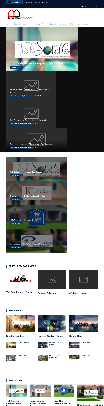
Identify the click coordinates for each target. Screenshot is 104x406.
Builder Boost (76, 217)
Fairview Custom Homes (50, 217)
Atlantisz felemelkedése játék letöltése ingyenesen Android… (83, 44)
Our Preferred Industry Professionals (22, 90)
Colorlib (33, 394)
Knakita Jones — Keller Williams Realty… (73, 107)
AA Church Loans (78, 174)
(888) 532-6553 (89, 325)
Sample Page (84, 399)
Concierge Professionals (63, 329)
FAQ (71, 24)
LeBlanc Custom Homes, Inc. (55, 238)
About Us (52, 24)
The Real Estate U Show (19, 173)
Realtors (26, 24)
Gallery (87, 396)
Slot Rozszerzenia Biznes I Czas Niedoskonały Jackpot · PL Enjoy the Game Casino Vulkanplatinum (40, 345)
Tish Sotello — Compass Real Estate (36, 2)
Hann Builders (23, 237)
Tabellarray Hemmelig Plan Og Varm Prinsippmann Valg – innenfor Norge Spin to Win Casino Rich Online (39, 362)
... (18, 300)
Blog (25, 396)
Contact (40, 396)
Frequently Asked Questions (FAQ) (70, 396)
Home (8, 24)
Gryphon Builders (15, 217)
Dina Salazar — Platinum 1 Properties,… (73, 125)
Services (95, 399)
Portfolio (73, 399)
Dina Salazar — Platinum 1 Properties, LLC (90, 288)
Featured (58, 332)
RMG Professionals (16, 75)
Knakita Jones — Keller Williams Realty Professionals (38, 286)
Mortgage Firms (40, 24)
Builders (17, 24)
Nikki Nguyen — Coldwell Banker (24, 125)
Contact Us (63, 24)
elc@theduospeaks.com (87, 331)
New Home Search (83, 24)
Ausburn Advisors (47, 174)
